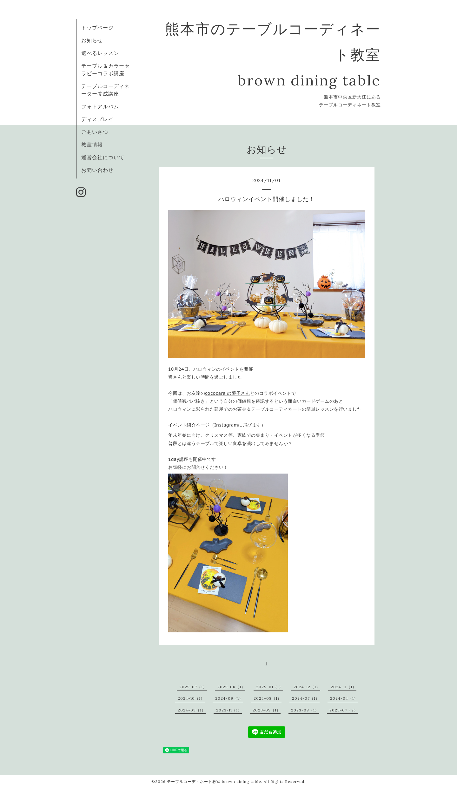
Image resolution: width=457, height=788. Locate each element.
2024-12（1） (307, 686)
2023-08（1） (305, 710)
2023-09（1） (267, 710)
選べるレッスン (100, 53)
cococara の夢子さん (227, 393)
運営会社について (102, 157)
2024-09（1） (229, 698)
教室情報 (92, 144)
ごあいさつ (94, 132)
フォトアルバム (100, 106)
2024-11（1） (343, 686)
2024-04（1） (344, 698)
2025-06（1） (231, 686)
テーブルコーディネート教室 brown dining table (214, 781)
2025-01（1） (269, 686)
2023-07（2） (343, 710)
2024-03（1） (192, 710)
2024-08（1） (267, 698)
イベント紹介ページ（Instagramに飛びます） (217, 425)
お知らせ (92, 40)
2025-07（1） (193, 686)
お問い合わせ (97, 170)
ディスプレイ (97, 119)
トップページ (97, 27)
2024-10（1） (191, 698)
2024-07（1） (306, 698)
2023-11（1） (229, 710)
